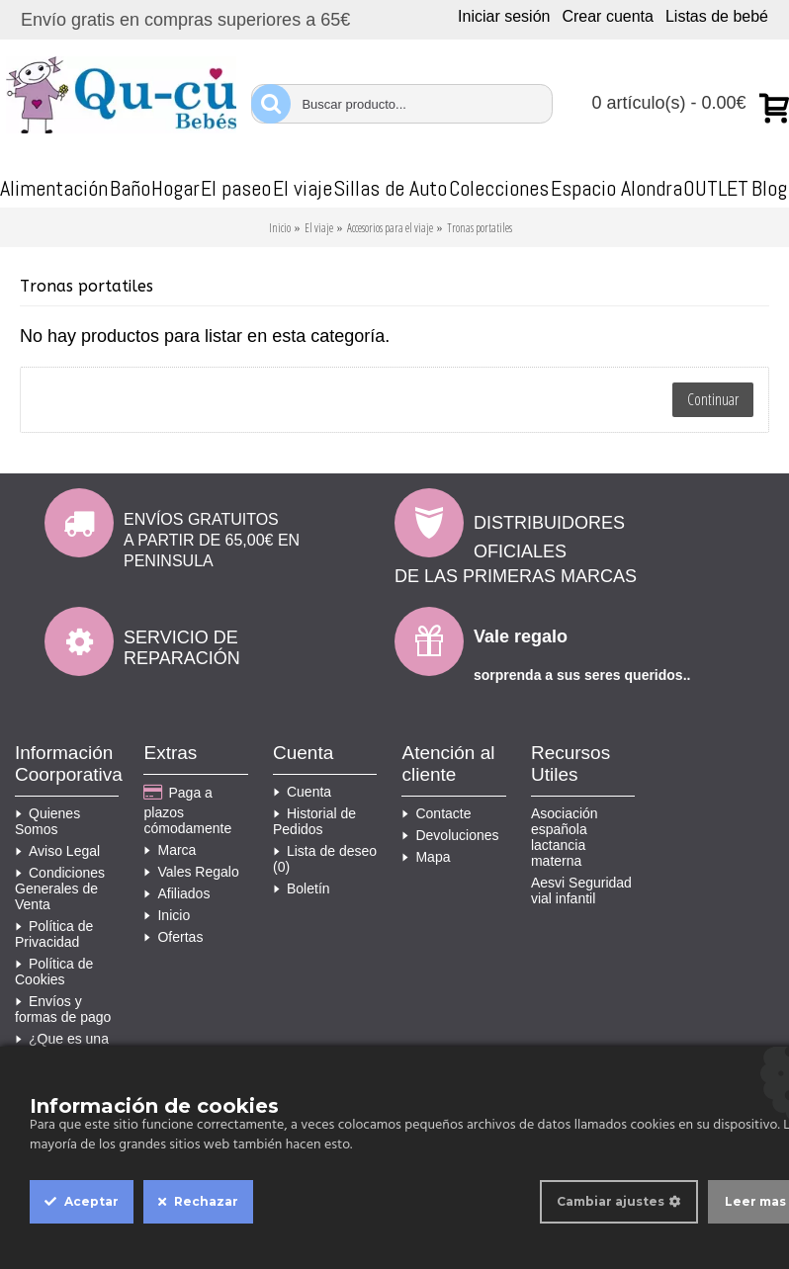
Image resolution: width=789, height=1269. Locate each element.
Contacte (436, 813)
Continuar (713, 399)
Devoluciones (449, 835)
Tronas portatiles (479, 227)
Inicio (280, 227)
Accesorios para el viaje (390, 227)
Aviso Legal (57, 851)
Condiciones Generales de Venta (60, 888)
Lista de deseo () (325, 859)
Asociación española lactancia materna (564, 837)
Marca (169, 850)
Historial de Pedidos (314, 821)
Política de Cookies (54, 971)
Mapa (425, 857)
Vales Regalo (190, 872)
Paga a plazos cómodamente (187, 810)
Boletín (301, 888)
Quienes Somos (47, 821)
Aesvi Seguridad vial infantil (581, 890)
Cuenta (302, 792)
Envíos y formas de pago (63, 1009)
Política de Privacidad (54, 934)
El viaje (319, 227)
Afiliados (176, 893)
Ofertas (173, 937)
